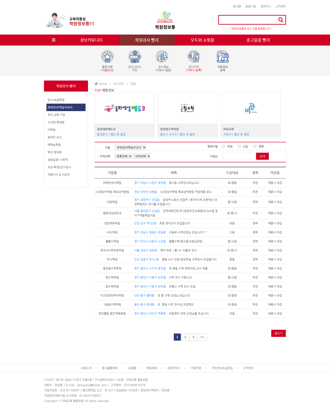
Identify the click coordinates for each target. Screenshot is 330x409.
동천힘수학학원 (169, 129)
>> (202, 337)
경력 (261, 146)
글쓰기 (278, 333)
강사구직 (194, 61)
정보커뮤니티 (91, 40)
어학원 (51, 129)
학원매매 (151, 368)
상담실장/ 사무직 (58, 159)
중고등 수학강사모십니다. (167, 182)
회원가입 (251, 6)
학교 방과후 (55, 152)
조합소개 (86, 368)
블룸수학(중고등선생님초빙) (168, 241)
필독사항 (107, 61)
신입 (245, 146)
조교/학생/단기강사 (59, 167)
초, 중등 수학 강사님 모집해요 (164, 304)
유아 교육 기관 (56, 114)
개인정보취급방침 (222, 368)
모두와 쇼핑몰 (202, 40)
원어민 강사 (55, 137)
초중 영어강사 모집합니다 (162, 223)
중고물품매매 (110, 368)
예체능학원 (54, 144)
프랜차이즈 (173, 368)
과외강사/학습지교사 (60, 107)
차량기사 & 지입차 (59, 174)
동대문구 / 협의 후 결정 (111, 134)
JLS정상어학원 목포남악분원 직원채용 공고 (173, 191)
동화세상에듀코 (106, 129)
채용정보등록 (222, 61)
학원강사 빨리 (147, 40)
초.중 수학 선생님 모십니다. (162, 295)
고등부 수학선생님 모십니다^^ (170, 232)
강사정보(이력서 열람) (163, 61)
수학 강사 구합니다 (163, 277)
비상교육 (228, 129)
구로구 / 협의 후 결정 (236, 134)
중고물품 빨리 (258, 40)
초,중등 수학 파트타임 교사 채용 (171, 268)
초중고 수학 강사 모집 (164, 286)
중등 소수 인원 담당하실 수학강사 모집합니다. (175, 259)
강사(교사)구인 (134, 61)
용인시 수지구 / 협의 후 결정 (177, 134)
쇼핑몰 (132, 368)
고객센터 (280, 6)
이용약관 (196, 368)
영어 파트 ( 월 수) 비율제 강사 (165, 250)
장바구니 (265, 6)
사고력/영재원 (56, 122)
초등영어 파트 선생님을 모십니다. (171, 313)
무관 (230, 146)
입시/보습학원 (56, 99)
